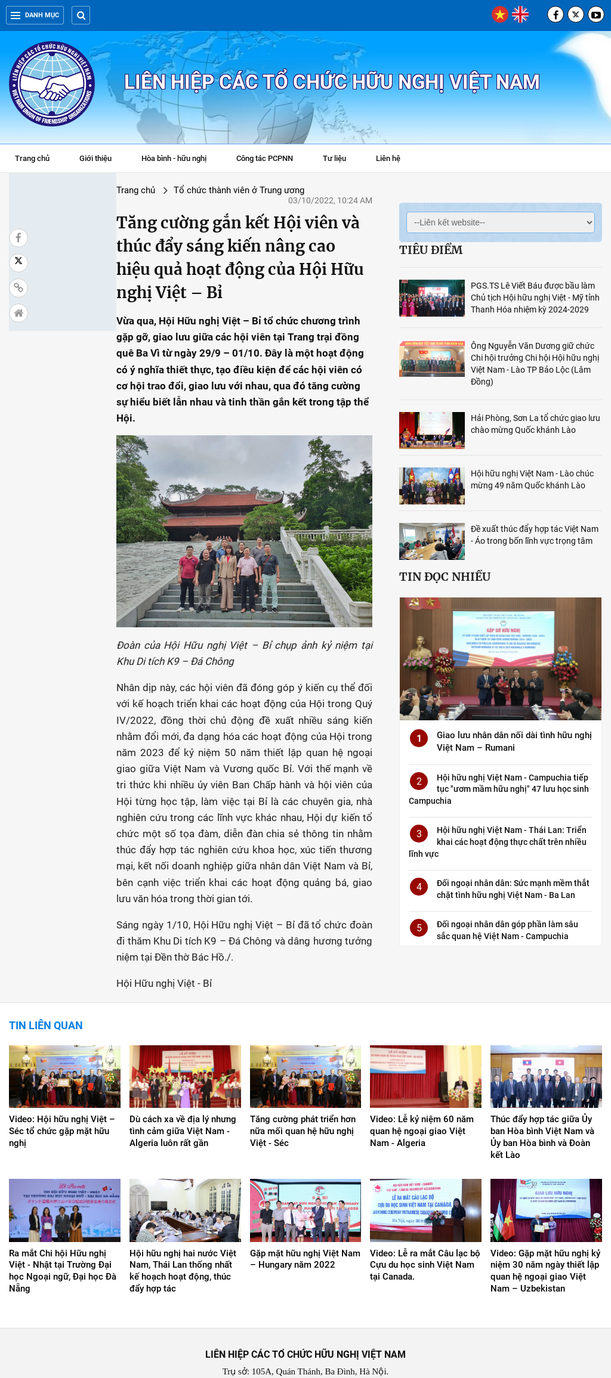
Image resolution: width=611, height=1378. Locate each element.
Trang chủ (32, 158)
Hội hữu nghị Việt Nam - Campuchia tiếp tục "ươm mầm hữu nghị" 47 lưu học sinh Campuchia (499, 789)
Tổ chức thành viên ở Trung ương (158, 190)
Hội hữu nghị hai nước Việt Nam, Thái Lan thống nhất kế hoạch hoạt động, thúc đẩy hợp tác (182, 1226)
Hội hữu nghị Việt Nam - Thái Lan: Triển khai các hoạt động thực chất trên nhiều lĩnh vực (498, 841)
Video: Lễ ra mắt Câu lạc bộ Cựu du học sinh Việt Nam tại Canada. (425, 1220)
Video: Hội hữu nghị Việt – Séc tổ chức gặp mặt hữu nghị (62, 1087)
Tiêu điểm (430, 250)
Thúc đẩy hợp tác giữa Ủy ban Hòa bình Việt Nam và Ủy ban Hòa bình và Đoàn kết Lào (542, 1093)
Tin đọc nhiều (444, 576)
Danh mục (35, 15)
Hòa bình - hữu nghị (173, 158)
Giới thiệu (95, 158)
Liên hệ (388, 158)
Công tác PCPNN (264, 158)
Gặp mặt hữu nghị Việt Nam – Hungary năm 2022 (305, 1214)
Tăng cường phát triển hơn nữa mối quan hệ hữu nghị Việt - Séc (303, 1087)
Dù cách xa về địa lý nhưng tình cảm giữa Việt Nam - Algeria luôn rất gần (182, 1087)
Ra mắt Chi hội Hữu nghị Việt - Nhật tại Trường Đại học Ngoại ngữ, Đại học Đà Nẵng (62, 1226)
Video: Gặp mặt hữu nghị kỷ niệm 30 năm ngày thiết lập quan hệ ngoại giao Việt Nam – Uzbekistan (545, 1226)
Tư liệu (340, 160)
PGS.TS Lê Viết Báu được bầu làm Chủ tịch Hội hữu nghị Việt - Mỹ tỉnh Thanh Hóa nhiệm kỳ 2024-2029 (535, 297)
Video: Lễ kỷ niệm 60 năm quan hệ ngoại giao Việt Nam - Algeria (422, 1087)
